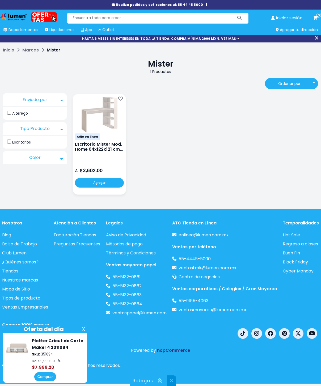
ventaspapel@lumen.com (139, 313)
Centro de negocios (199, 277)
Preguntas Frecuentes (77, 244)
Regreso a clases (300, 244)
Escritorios (21, 142)
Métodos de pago (124, 244)
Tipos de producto (21, 298)
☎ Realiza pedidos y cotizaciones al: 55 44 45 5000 (157, 4)
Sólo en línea (87, 137)
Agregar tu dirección (297, 29)
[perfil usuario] (287, 18)
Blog (6, 235)
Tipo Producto (41, 128)
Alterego (20, 113)
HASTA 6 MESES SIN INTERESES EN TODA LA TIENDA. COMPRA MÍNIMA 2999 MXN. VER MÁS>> (160, 38)
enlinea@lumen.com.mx (204, 235)
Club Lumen (14, 253)
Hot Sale (291, 235)
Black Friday (295, 262)
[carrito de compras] (315, 18)
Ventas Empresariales (25, 307)
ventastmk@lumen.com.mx (207, 268)
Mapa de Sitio (16, 289)
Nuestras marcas (20, 280)
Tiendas (10, 271)
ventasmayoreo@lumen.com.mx (213, 310)
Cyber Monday (298, 271)
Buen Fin (291, 253)
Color (46, 157)
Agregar (99, 183)
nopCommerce (173, 350)
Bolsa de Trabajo (19, 244)
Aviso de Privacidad (126, 235)
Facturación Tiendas (75, 235)
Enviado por (43, 100)
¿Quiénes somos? (20, 262)
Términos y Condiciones (131, 253)
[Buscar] (239, 18)
